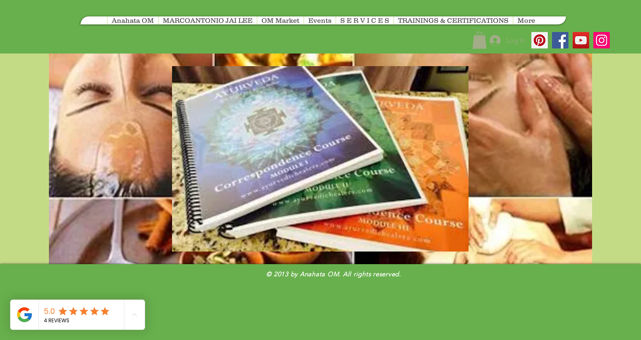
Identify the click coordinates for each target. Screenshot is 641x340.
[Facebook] (560, 40)
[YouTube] (581, 40)
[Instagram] (601, 40)
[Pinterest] (539, 40)
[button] (479, 40)
